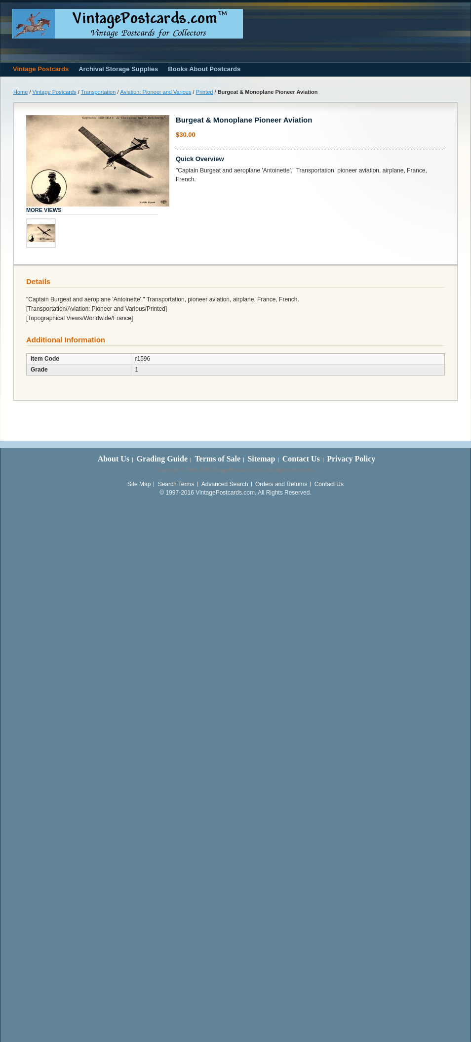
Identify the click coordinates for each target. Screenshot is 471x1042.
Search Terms (176, 484)
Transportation (98, 92)
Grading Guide (162, 459)
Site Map (139, 484)
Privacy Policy (351, 459)
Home (20, 92)
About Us (113, 459)
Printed (204, 92)
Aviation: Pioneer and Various (156, 92)
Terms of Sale (217, 459)
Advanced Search (224, 484)
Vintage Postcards (55, 92)
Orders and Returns (281, 484)
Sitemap (261, 459)
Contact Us (301, 459)
